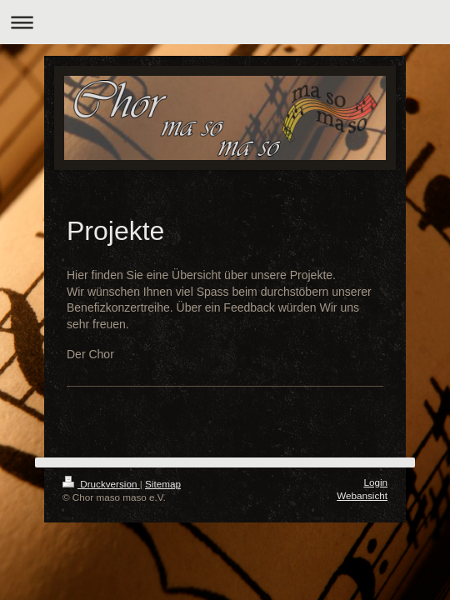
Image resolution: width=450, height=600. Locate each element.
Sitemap (163, 483)
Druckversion (101, 483)
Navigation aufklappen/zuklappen (225, 22)
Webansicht (362, 495)
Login (375, 482)
